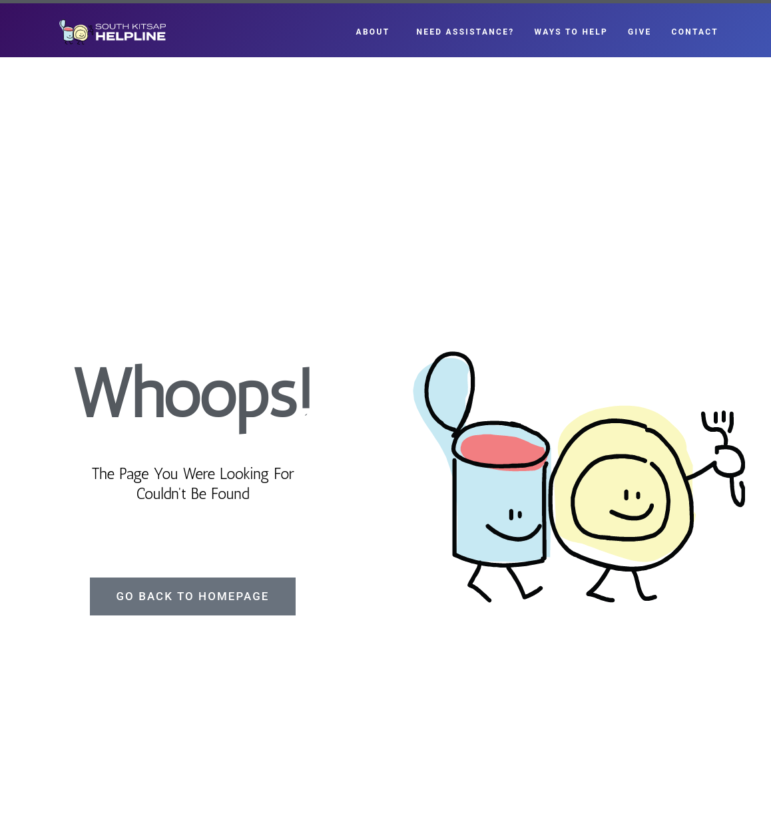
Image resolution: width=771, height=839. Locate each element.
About (376, 32)
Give (639, 32)
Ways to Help (572, 32)
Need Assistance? (465, 32)
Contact (695, 32)
